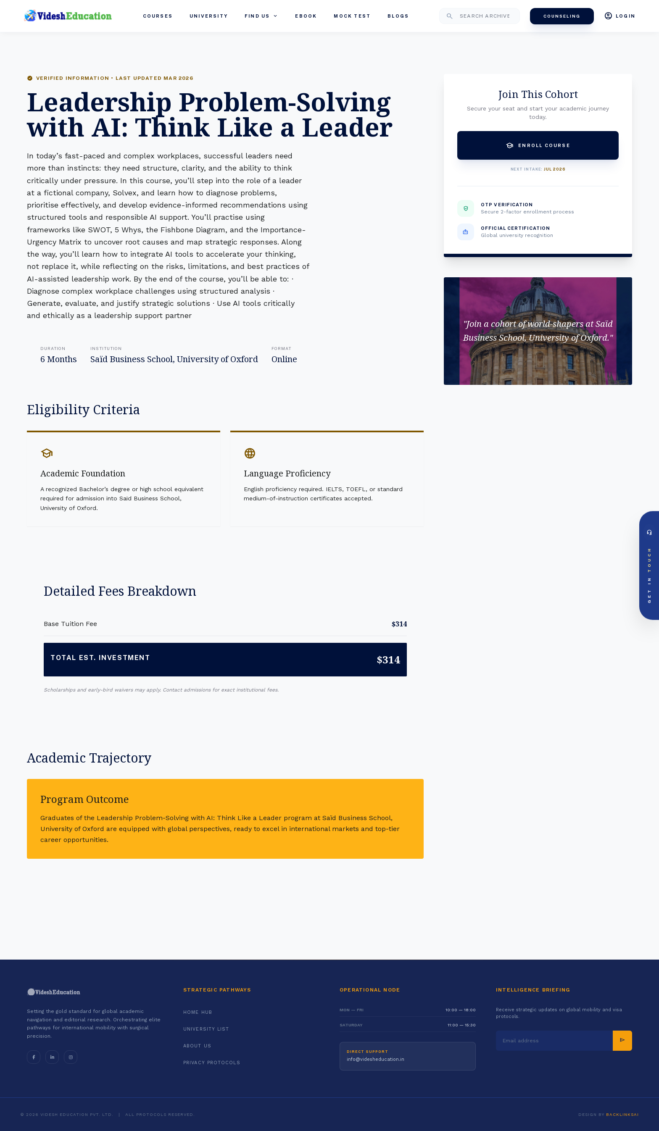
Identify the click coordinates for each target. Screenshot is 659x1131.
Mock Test (352, 15)
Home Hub (197, 1012)
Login (619, 16)
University (209, 15)
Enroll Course (538, 145)
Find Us (261, 16)
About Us (197, 1046)
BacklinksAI (622, 1114)
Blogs (398, 15)
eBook (306, 15)
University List (206, 1029)
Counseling (561, 15)
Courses (158, 15)
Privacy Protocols (211, 1062)
